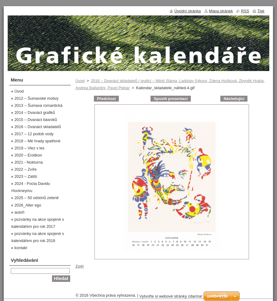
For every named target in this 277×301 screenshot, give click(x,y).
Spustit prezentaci (170, 98)
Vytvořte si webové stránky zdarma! (171, 296)
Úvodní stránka (187, 11)
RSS (245, 11)
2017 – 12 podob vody (34, 134)
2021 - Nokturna (28, 162)
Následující (233, 98)
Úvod (80, 80)
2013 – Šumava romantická (38, 105)
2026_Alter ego (27, 205)
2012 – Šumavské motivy (36, 98)
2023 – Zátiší (25, 176)
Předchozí (106, 98)
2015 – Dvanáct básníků (35, 119)
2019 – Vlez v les (29, 148)
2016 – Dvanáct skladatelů (37, 126)
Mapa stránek (221, 11)
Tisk (260, 11)
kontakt (20, 247)
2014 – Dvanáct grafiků (34, 112)
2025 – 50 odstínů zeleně (36, 197)
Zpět (79, 266)
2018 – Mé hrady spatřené (37, 141)
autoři (19, 212)
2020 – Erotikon (28, 155)
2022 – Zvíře (25, 169)
